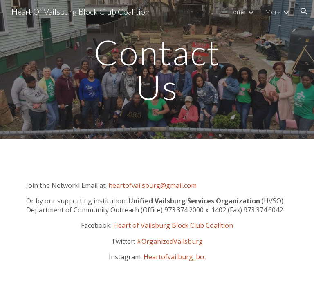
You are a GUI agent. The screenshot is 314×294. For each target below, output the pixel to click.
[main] (157, 69)
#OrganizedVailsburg (170, 241)
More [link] (273, 12)
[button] (304, 11)
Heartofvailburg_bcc (175, 256)
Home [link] (237, 12)
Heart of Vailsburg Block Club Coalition (173, 225)
